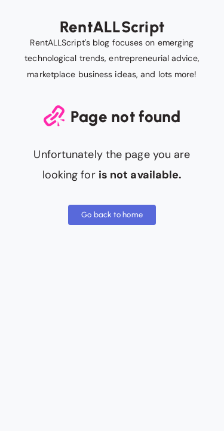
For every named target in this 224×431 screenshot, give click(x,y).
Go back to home (112, 214)
